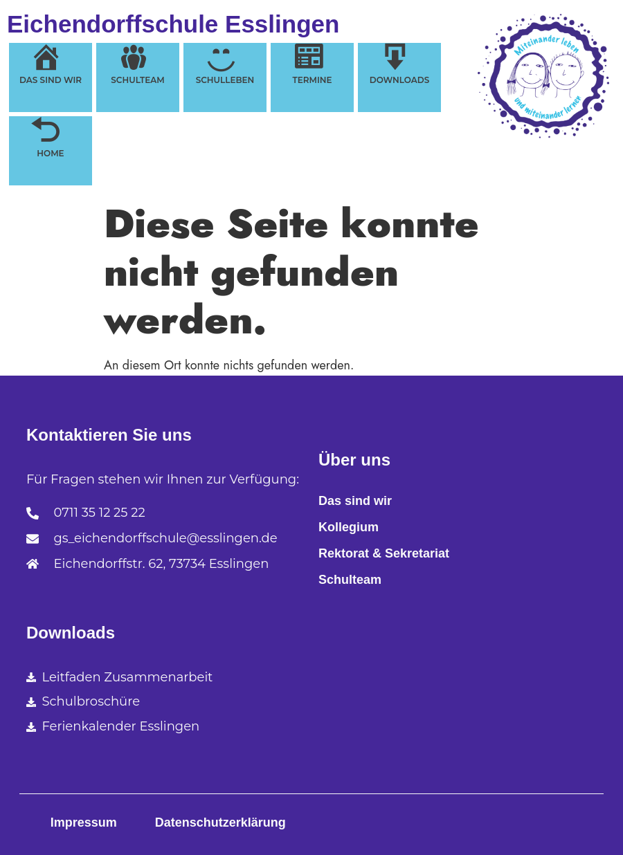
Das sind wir (355, 501)
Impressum (84, 822)
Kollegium (348, 527)
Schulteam (349, 580)
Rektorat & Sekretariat (383, 553)
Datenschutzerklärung (220, 822)
